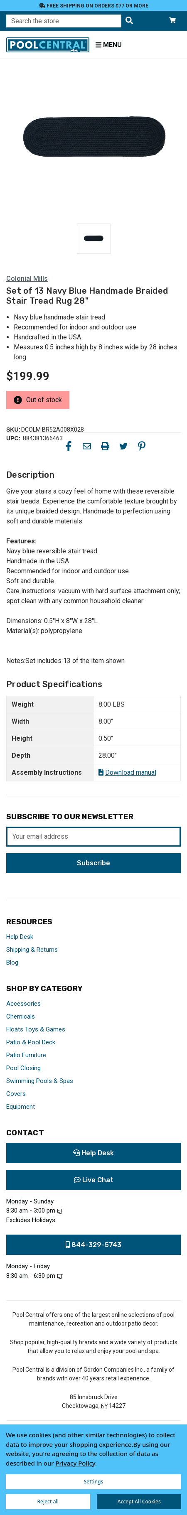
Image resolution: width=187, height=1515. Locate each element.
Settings (93, 1481)
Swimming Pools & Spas (39, 1081)
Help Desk (19, 936)
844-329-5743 (93, 1245)
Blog (12, 962)
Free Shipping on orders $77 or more (93, 6)
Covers (16, 1094)
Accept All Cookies (139, 1501)
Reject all (48, 1501)
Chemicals (20, 1016)
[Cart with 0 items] (172, 21)
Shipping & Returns (32, 949)
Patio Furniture (26, 1055)
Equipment (20, 1106)
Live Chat (93, 1180)
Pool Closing (23, 1068)
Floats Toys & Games (35, 1029)
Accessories (23, 1003)
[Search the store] (129, 21)
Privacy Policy (75, 1463)
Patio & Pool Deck (30, 1042)
